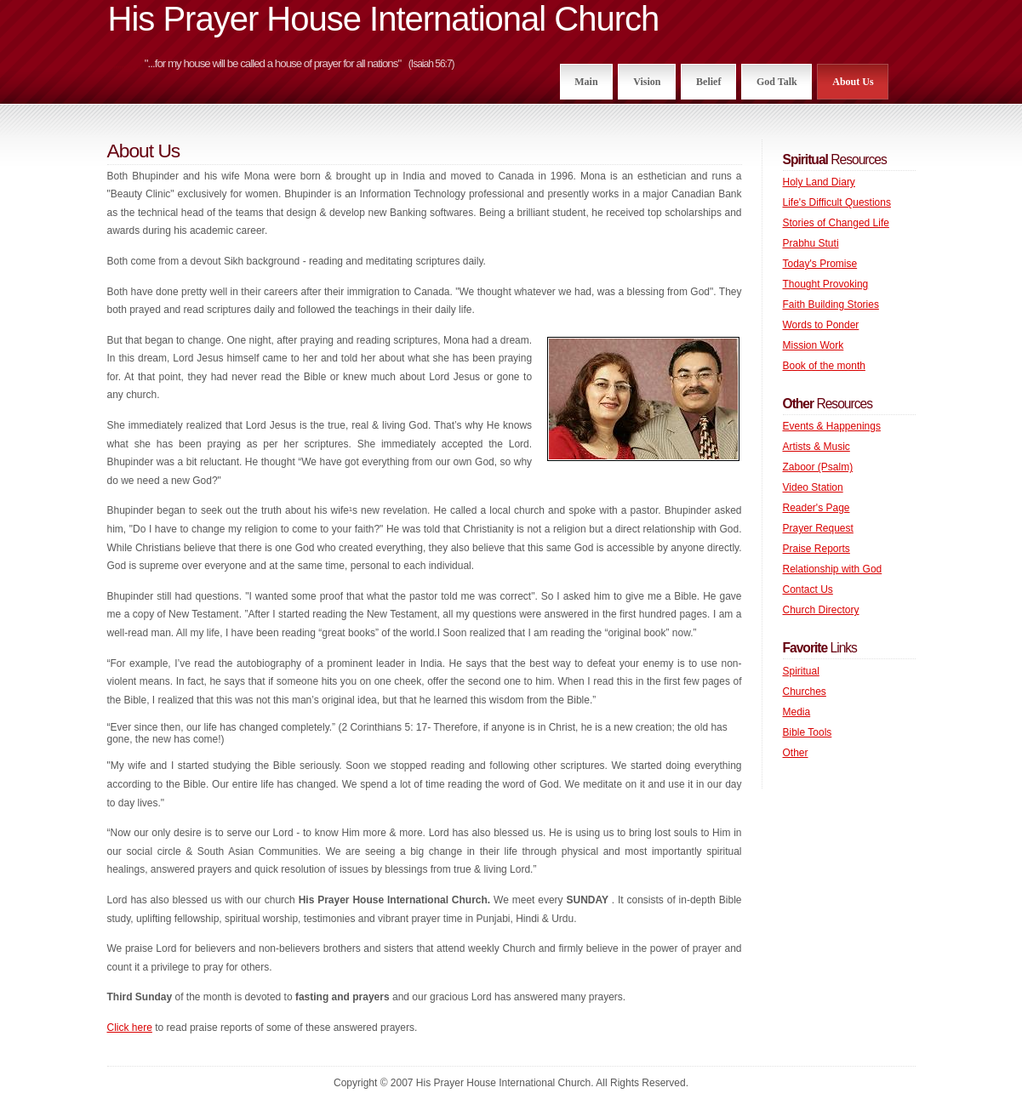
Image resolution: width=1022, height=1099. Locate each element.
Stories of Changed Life (836, 223)
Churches (804, 692)
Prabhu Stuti (811, 243)
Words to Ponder (821, 325)
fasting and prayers (343, 997)
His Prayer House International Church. (396, 900)
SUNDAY (589, 900)
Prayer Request (818, 528)
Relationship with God (832, 569)
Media (797, 712)
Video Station (813, 487)
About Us (852, 82)
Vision (646, 82)
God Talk (777, 82)
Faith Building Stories (831, 304)
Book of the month (824, 366)
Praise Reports (816, 549)
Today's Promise (820, 264)
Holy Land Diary (819, 182)
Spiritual (801, 671)
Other (795, 753)
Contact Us (808, 589)
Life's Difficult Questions (837, 202)
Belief (708, 82)
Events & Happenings (832, 426)
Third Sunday (140, 997)
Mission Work (813, 345)
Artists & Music (816, 447)
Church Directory (821, 610)
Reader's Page (816, 508)
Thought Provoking (826, 284)
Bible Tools (807, 732)
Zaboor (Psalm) (818, 467)
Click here (129, 1028)
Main (585, 82)
